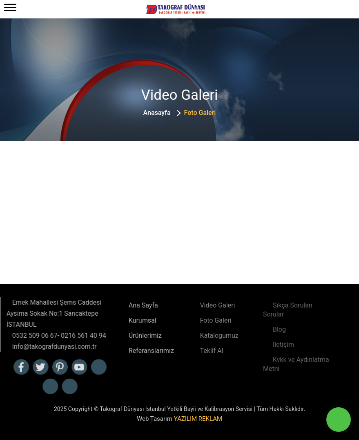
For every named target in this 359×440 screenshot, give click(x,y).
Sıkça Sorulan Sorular (273, 309)
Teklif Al (193, 351)
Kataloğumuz (201, 335)
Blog (264, 329)
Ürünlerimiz (126, 335)
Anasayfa (157, 113)
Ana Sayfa (124, 305)
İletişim (268, 344)
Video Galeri (199, 305)
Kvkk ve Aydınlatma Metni (281, 364)
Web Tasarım (179, 418)
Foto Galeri (197, 320)
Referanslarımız (132, 351)
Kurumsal (123, 320)
